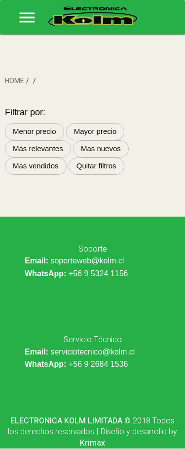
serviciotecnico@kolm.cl (92, 352)
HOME (14, 81)
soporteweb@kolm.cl (87, 261)
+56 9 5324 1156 (98, 273)
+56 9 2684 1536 (98, 364)
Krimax (92, 443)
